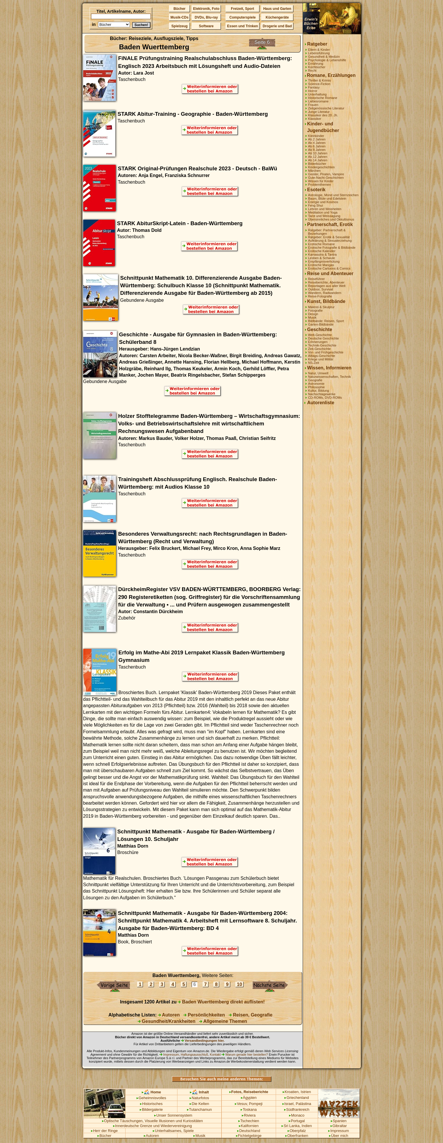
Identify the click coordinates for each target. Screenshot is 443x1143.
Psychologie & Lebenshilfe (327, 60)
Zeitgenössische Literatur (326, 108)
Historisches (151, 1104)
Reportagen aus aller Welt (327, 286)
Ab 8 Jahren (317, 149)
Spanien (339, 1121)
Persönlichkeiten (204, 1014)
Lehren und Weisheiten (325, 209)
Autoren (169, 1014)
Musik (312, 317)
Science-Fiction (319, 84)
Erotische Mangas (321, 265)
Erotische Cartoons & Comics (329, 268)
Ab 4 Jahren (317, 143)
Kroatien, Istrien (297, 1092)
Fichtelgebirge (249, 1135)
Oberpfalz (297, 1130)
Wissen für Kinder (321, 181)
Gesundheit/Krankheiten (166, 1021)
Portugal (297, 1121)
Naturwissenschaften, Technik (329, 376)
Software (206, 26)
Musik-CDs (179, 17)
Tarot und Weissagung (324, 216)
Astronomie (316, 383)
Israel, (288, 1104)
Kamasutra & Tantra (322, 254)
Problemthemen (319, 184)
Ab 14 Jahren (318, 160)
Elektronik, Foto (206, 9)
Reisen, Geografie (251, 1014)
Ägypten (249, 1097)
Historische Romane (322, 98)
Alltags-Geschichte (321, 355)
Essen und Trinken (242, 26)
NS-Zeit (313, 362)
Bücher (179, 9)
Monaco (296, 1115)
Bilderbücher (317, 163)
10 (240, 984)
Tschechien (248, 1121)
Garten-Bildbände (321, 324)
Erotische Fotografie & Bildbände (332, 247)
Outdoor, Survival (320, 289)
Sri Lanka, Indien (297, 1126)
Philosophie (316, 387)
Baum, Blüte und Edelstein (327, 198)
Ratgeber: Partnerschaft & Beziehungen (327, 231)
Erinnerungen (318, 342)
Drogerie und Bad (277, 26)
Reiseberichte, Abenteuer (326, 282)
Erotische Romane (321, 244)
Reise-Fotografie (320, 296)
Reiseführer (316, 279)
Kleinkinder (316, 136)
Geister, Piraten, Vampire (326, 174)
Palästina (303, 1104)
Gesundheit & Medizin (324, 56)
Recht (312, 70)
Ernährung (315, 63)
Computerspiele (242, 17)
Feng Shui (315, 205)
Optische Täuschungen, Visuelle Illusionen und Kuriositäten (152, 1121)
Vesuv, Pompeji (248, 1104)
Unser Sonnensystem (173, 1115)
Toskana (249, 1109)
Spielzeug (179, 26)
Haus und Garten (277, 9)
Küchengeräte (277, 17)
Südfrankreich (296, 1109)
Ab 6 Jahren (317, 146)
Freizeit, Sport (242, 9)
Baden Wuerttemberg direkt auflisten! (221, 1001)
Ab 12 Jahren (318, 156)
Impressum (338, 1130)
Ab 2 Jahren (317, 139)
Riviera (248, 1115)
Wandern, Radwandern (325, 293)
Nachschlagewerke (322, 394)
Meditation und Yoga (322, 212)
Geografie (315, 380)
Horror (312, 91)
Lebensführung (319, 53)
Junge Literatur (319, 111)
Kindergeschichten (321, 167)
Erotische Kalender (322, 251)
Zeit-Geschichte (319, 349)
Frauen (313, 104)
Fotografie (315, 310)
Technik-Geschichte (322, 345)
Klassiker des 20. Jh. (323, 115)
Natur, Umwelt (318, 373)
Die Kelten (199, 1104)
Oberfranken (296, 1135)
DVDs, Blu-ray (206, 17)
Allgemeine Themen (223, 1021)
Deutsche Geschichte (323, 338)
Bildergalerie (151, 1109)
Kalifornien (249, 1126)
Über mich (338, 1135)
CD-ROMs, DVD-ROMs (325, 397)
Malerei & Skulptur (321, 307)
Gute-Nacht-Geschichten (326, 177)
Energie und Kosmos (323, 202)
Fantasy (314, 87)
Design (313, 314)
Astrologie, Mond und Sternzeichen (333, 195)
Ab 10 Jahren (318, 153)
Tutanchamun (199, 1109)
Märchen (314, 170)
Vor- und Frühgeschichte (326, 352)
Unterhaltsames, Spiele (173, 1130)
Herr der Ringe (104, 1130)
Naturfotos (199, 1098)
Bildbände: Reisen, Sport (326, 321)
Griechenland (296, 1097)
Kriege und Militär (320, 359)
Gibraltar (339, 1126)
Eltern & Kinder (319, 49)
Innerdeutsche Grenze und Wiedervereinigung (152, 1126)
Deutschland (248, 1130)
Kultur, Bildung (318, 390)
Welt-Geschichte (320, 335)
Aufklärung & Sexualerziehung (330, 240)
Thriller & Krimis (319, 80)
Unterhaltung (317, 94)
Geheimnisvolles (151, 1098)
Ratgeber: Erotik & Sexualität (329, 237)
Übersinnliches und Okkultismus (331, 219)
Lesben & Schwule (321, 258)
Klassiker (314, 118)
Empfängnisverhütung (324, 261)
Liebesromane (318, 101)
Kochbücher (317, 67)
